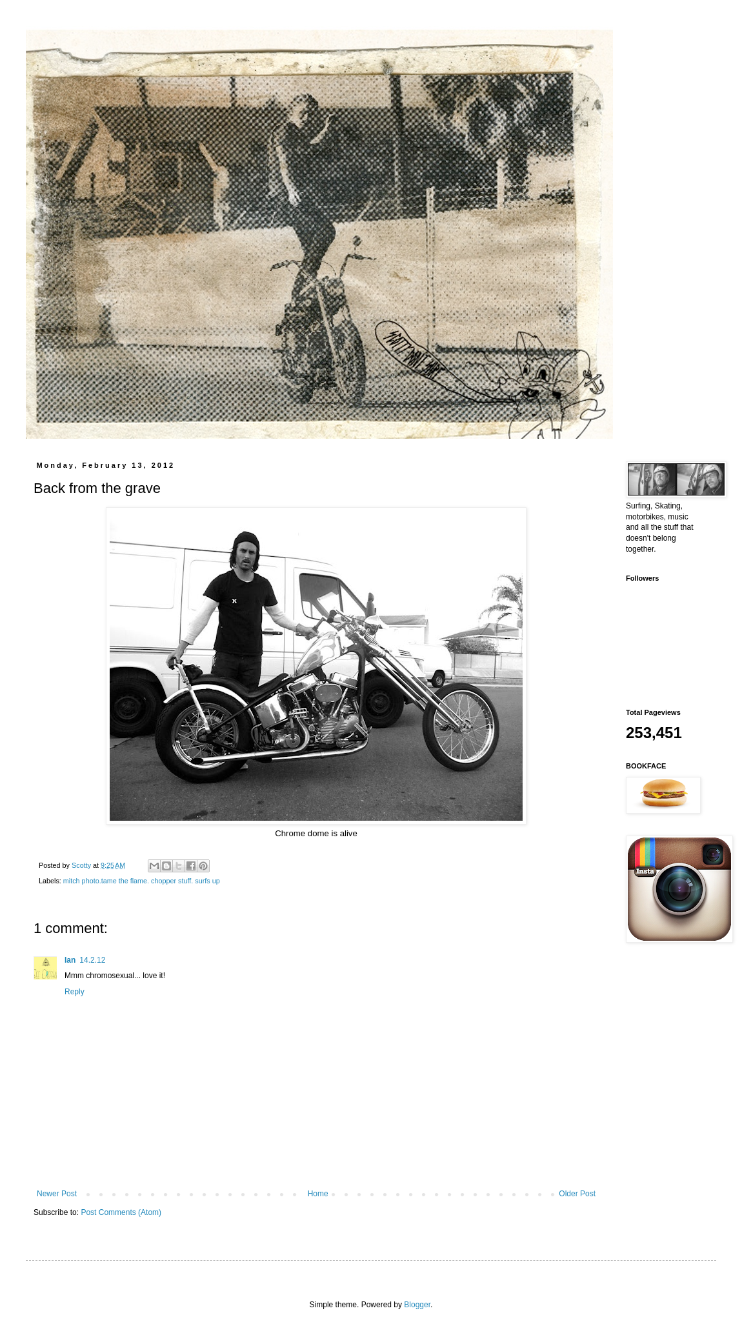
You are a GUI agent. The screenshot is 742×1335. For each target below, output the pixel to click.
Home (318, 1193)
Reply (75, 991)
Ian (70, 960)
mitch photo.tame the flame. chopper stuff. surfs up (141, 881)
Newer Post (57, 1193)
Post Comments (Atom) (121, 1212)
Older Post (577, 1193)
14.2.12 (92, 960)
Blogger (417, 1304)
